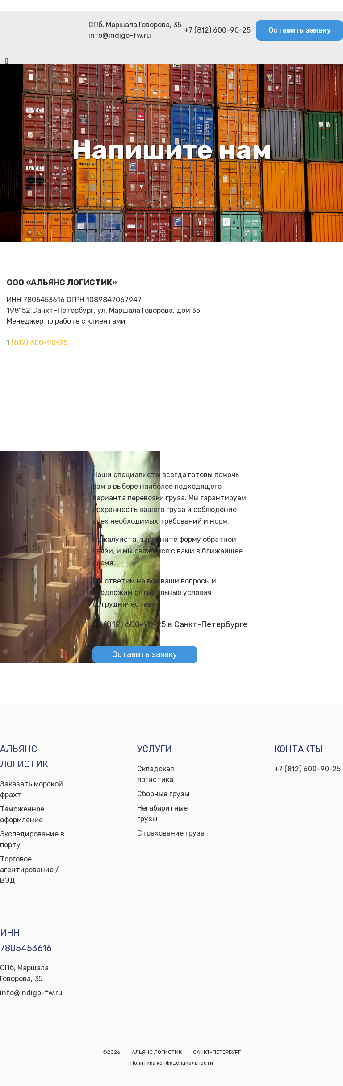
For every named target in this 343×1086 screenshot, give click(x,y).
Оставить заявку (299, 30)
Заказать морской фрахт (31, 789)
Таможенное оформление (22, 814)
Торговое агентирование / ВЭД (29, 870)
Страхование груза (171, 833)
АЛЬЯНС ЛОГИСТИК (157, 1052)
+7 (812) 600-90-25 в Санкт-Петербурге (169, 624)
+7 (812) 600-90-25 (217, 30)
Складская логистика (155, 774)
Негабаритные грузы (162, 813)
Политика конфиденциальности (171, 1063)
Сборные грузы (163, 794)
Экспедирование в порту (32, 839)
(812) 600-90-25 (39, 342)
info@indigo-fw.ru (119, 35)
